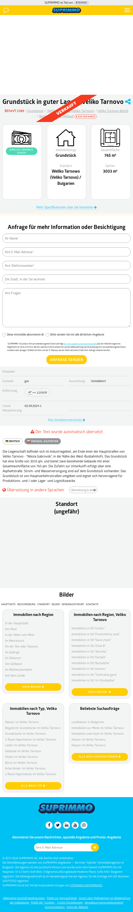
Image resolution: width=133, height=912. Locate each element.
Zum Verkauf (65, 116)
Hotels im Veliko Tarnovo (21, 757)
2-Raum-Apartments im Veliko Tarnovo (30, 774)
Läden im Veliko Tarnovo (21, 745)
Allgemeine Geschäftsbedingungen (24, 898)
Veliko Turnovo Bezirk (113, 111)
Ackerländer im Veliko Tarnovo (25, 768)
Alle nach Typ (33, 785)
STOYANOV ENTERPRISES (86, 885)
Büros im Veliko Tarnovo (21, 763)
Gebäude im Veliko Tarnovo (23, 751)
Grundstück (35, 111)
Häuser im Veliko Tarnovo (88, 745)
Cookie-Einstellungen (70, 902)
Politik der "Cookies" (43, 902)
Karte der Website (77, 907)
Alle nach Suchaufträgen (100, 756)
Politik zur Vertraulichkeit (62, 898)
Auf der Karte (85, 116)
